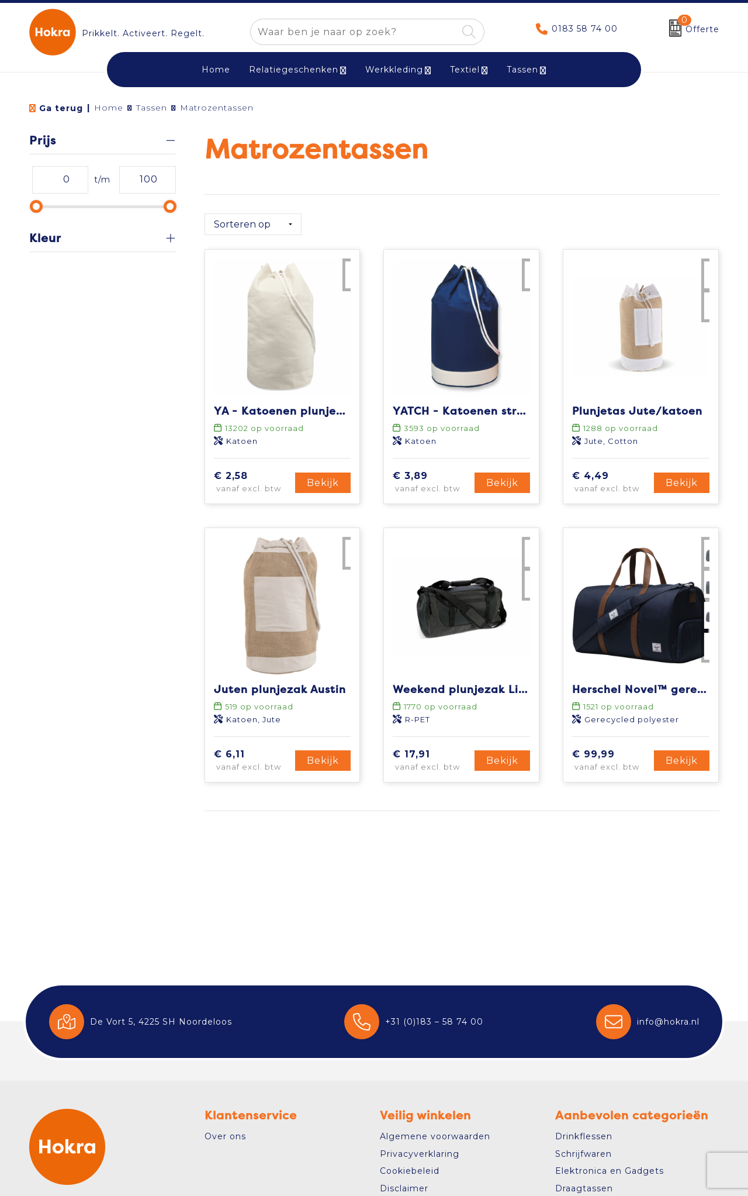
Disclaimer (404, 1188)
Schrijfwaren (583, 1154)
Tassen (522, 69)
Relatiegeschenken (293, 69)
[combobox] (354, 32)
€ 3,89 (432, 478)
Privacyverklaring (419, 1154)
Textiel (465, 69)
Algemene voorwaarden (435, 1136)
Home (108, 107)
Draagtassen (584, 1188)
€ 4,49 (611, 478)
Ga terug (61, 108)
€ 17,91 (432, 756)
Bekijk (323, 478)
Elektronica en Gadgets (609, 1171)
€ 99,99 (611, 756)
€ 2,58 (253, 478)
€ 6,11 (253, 756)
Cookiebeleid (409, 1171)
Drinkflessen (583, 1136)
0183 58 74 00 (585, 29)
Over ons (225, 1136)
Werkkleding (394, 69)
